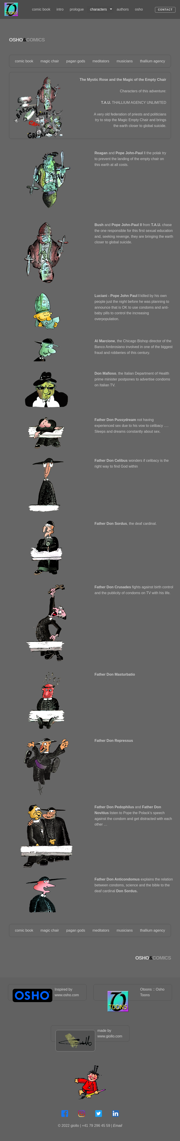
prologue (77, 9)
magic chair (50, 60)
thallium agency (152, 60)
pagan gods (75, 60)
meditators (100, 60)
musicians (125, 60)
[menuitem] (41, 9)
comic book (41, 9)
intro (60, 9)
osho (139, 9)
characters (98, 9)
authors (123, 9)
